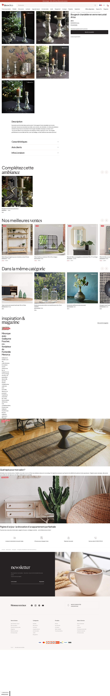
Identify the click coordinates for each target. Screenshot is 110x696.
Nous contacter (80, 669)
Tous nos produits (6, 9)
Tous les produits (59, 677)
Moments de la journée (15, 673)
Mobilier (14, 9)
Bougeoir (78, 12)
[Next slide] (106, 172)
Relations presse (14, 677)
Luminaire (28, 9)
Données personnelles (19, 693)
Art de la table (45, 9)
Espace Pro (99, 9)
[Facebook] (32, 652)
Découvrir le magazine (102, 323)
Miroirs (56, 669)
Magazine (106, 9)
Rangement (58, 9)
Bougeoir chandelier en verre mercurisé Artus (90, 12)
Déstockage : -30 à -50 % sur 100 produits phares (55, 1)
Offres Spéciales (89, 9)
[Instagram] (36, 652)
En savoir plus (74, 25)
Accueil (3, 603)
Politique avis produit (81, 675)
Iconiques (57, 673)
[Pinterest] (39, 652)
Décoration (21, 9)
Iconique (64, 9)
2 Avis (78, 22)
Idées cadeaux (58, 675)
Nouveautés (57, 671)
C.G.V (12, 693)
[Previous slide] (102, 172)
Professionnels (14, 679)
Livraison (79, 673)
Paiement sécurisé (81, 677)
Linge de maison (36, 9)
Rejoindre (41, 631)
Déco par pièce (14, 671)
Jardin (51, 9)
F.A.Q (78, 671)
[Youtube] (43, 652)
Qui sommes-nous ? (15, 669)
